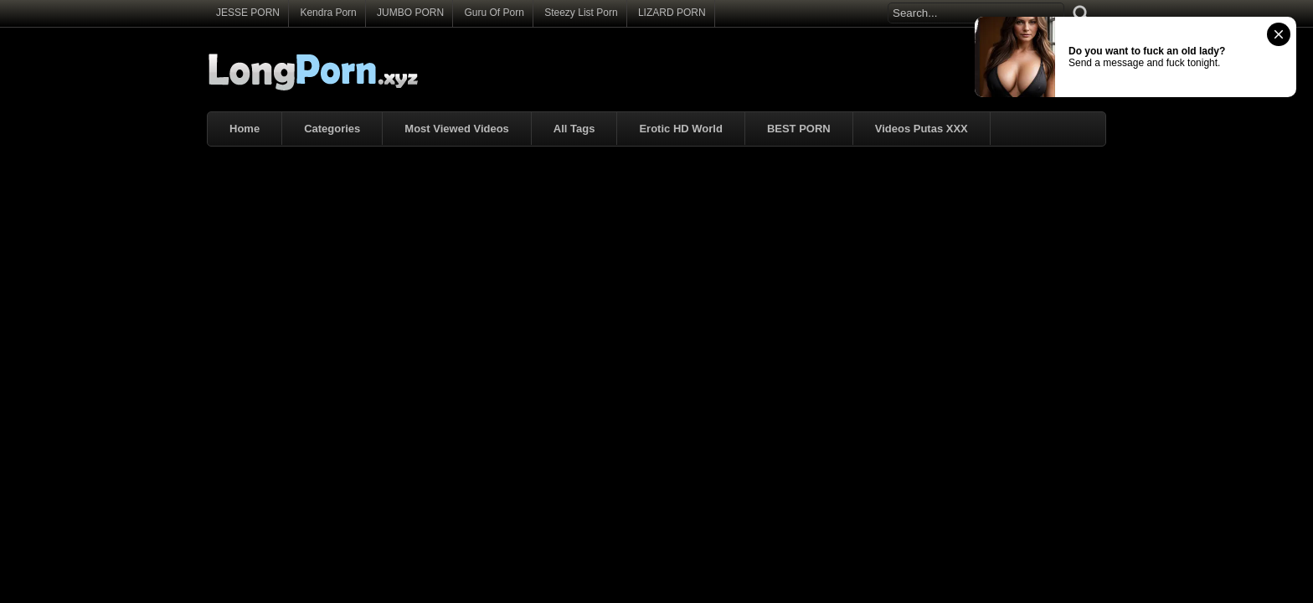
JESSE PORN (248, 12)
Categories (332, 128)
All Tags (574, 128)
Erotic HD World (680, 128)
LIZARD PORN (672, 12)
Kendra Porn (328, 12)
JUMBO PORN (410, 12)
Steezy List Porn (580, 12)
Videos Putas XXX (921, 128)
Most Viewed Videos (456, 128)
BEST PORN (799, 128)
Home (244, 128)
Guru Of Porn (493, 12)
